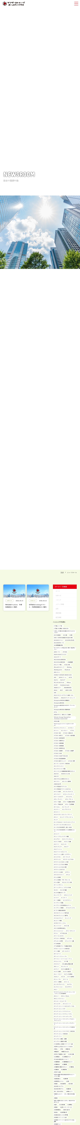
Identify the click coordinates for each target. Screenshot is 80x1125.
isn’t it (56, 680)
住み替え (71, 1083)
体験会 (56, 1098)
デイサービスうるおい (69, 859)
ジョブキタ (57, 839)
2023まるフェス (59, 640)
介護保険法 (57, 1064)
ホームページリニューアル (61, 956)
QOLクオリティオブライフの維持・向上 (64, 695)
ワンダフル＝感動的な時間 (61, 1041)
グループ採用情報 (70, 804)
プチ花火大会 (64, 933)
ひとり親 (67, 925)
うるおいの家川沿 (59, 735)
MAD (56, 690)
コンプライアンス (67, 809)
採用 (57, 609)
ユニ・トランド (58, 974)
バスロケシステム (71, 907)
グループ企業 (58, 801)
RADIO (57, 697)
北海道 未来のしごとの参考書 (61, 1115)
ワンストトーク (67, 1003)
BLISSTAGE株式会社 (60, 662)
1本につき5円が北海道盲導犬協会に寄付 (64, 637)
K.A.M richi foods (59, 682)
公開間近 (70, 1104)
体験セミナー (70, 1091)
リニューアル (58, 979)
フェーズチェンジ (71, 930)
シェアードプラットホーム (67, 817)
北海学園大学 (64, 1112)
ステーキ (57, 844)
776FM (65, 652)
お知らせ (58, 595)
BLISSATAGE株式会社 (60, 659)
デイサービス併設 (59, 872)
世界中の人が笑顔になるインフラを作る (64, 1046)
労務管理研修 (58, 1109)
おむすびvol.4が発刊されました (62, 779)
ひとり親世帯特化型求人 (60, 928)
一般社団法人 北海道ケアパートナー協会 (64, 1044)
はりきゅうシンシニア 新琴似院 (62, 913)
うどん (72, 730)
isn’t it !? (63, 680)
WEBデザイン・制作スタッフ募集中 (63, 714)
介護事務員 (57, 1061)
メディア (57, 969)
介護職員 (57, 1069)
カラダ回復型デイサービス (61, 786)
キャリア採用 (58, 791)
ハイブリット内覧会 (59, 907)
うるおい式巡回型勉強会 (60, 758)
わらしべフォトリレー (60, 998)
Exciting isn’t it (58, 669)
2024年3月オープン (59, 642)
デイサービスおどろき (60, 869)
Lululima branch (65, 685)
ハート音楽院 (58, 900)
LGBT (56, 685)
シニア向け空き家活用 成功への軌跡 (63, 827)
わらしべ (57, 996)
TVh (56, 712)
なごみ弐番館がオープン (60, 892)
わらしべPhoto (65, 996)
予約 (62, 1049)
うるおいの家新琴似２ (60, 740)
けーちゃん (57, 807)
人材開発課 (57, 1056)
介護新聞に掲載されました (61, 1067)
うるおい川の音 (58, 753)
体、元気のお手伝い (59, 1091)
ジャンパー (57, 834)
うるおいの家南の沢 (68, 733)
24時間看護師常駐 (59, 645)
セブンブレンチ (58, 846)
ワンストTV (57, 1003)
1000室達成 (58, 635)
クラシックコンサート (69, 794)
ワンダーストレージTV (60, 1008)
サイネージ (57, 812)
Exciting (70, 667)
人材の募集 (71, 1054)
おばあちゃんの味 (66, 773)
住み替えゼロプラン (59, 1086)
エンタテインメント (59, 766)
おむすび (57, 776)
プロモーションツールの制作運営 (62, 948)
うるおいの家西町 (59, 750)
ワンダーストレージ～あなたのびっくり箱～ (65, 1006)
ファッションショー (59, 930)
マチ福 (66, 961)
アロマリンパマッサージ (60, 728)
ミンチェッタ (65, 966)
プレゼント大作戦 (59, 941)
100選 (65, 635)
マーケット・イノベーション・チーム (63, 958)
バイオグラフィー (68, 900)
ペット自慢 (57, 951)
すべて (58, 591)
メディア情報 (60, 604)
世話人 (56, 1049)
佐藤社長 (69, 1089)
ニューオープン (58, 895)
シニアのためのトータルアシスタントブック (65, 822)
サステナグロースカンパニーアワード (63, 814)
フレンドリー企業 (70, 941)
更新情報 (58, 613)
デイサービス (58, 859)
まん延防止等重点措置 (68, 964)
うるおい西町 (72, 761)
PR (55, 692)
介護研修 (72, 1067)
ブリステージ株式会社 (60, 938)
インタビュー (65, 730)
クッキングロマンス (68, 791)
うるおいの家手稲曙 (70, 735)
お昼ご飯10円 (58, 784)
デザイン (68, 872)
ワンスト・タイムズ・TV (60, 1001)
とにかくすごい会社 (67, 882)
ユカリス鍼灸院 (67, 971)
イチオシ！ (71, 728)
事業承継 (68, 1049)
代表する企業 (58, 1072)
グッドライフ (58, 794)
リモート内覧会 (58, 981)
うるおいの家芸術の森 (60, 748)
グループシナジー (59, 799)
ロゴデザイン (69, 987)
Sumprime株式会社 (59, 703)
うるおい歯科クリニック (60, 761)
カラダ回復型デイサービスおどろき (63, 789)
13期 (71, 635)
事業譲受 (57, 1051)
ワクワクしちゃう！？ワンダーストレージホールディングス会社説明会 (64, 992)
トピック (58, 600)
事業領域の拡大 (65, 1051)
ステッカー (64, 844)
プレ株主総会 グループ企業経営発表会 (63, 946)
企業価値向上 (58, 1078)
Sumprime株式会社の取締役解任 (62, 709)
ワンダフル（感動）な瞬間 (61, 1039)
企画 (68, 1081)
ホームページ (58, 953)
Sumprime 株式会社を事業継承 (62, 700)
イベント (57, 730)
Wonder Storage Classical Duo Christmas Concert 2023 (62, 717)
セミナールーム (58, 849)
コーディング (66, 807)
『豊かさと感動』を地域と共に (62, 628)
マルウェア (57, 964)
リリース (67, 981)
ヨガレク (57, 976)
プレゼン (70, 938)
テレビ (68, 874)
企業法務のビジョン (59, 1081)
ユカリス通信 (58, 971)
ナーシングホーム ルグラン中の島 (63, 887)
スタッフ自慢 (68, 841)
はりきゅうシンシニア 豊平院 (61, 915)
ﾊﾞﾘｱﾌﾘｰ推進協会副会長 (60, 910)
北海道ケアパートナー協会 (61, 1117)
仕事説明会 (64, 1069)
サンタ (56, 817)
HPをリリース (63, 677)
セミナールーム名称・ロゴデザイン (63, 854)
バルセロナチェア (59, 918)
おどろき (57, 773)
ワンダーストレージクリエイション (63, 1011)
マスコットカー (58, 961)
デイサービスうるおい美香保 (61, 864)
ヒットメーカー (58, 925)
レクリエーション (59, 987)
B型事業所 (70, 662)
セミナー (67, 846)
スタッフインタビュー (68, 839)
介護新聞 (65, 1064)
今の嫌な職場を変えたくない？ (62, 1059)
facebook (67, 669)
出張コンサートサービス (66, 1107)
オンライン (57, 781)
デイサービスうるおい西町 (61, 867)
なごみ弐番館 (64, 890)
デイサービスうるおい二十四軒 (62, 862)
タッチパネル (58, 857)
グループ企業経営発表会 (69, 801)
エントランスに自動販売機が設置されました (65, 771)
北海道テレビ (58, 1124)
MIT (62, 690)
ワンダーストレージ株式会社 (61, 1033)
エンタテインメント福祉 (60, 768)
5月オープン (57, 652)
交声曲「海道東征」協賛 (60, 1054)
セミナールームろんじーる (61, 851)
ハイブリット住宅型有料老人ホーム (63, 905)
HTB (70, 677)
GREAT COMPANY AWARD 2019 (63, 675)
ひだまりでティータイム (60, 923)
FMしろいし (57, 672)
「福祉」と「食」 (59, 626)
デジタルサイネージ (59, 874)
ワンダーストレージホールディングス (63, 1016)
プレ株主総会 (58, 943)
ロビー (56, 989)
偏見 (56, 1104)
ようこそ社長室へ (69, 974)
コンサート (57, 809)
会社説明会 (63, 1083)
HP (55, 677)
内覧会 (56, 1107)
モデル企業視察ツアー (67, 969)
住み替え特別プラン (59, 1089)
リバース (66, 979)
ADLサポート (58, 657)
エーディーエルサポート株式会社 (62, 763)
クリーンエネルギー (59, 796)
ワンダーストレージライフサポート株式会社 (65, 1031)
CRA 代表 (67, 664)
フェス (56, 933)
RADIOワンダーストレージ (68, 697)
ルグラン (70, 984)
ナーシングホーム (59, 885)
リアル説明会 (71, 976)
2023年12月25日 (70, 640)
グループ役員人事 (59, 804)
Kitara (69, 682)
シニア (56, 819)
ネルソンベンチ (68, 895)
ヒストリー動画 (58, 920)
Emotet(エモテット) (59, 667)
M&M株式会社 (68, 687)
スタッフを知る (58, 841)
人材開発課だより (67, 1056)
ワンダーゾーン (58, 1036)
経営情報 (58, 617)
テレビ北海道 (58, 877)
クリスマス (69, 796)
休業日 (56, 1083)
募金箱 (56, 1112)
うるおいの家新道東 (59, 743)
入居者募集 (62, 1104)
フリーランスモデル (59, 936)
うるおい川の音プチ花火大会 (61, 756)
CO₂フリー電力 (58, 664)
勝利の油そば (67, 1109)
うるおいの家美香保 (59, 745)
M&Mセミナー (58, 687)
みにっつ (57, 966)
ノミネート (64, 897)
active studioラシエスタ (60, 654)
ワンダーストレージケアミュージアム (63, 1014)
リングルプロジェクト (60, 984)
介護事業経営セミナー (68, 1061)
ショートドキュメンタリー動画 (62, 836)
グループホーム (69, 799)
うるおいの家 (58, 733)
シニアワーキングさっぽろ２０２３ (63, 824)
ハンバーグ (68, 918)
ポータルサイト (66, 951)
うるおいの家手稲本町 (60, 738)
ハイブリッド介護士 (59, 902)
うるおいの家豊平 (70, 750)
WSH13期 (57, 721)
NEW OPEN (69, 690)
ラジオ (63, 976)
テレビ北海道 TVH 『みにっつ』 (62, 880)
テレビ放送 (57, 882)
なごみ (56, 890)
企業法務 (66, 1078)
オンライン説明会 (67, 781)
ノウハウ (57, 897)
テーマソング (67, 857)
